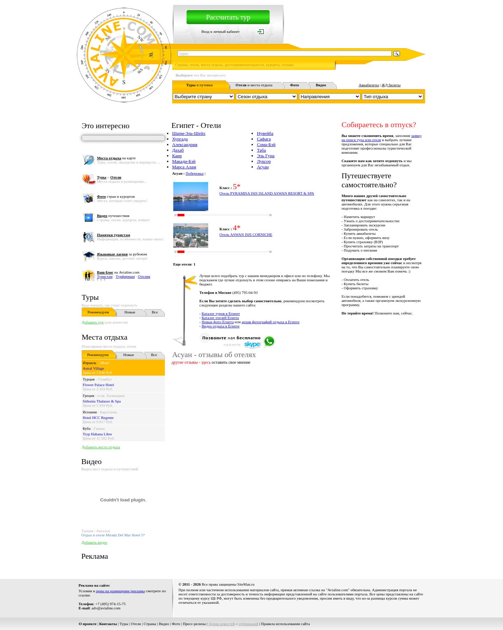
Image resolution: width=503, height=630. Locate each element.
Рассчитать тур (228, 17)
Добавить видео (94, 542)
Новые (129, 312)
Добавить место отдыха (101, 447)
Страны (150, 624)
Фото (176, 624)
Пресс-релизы (194, 624)
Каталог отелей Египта (220, 318)
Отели (136, 624)
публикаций (248, 624)
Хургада (180, 139)
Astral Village (93, 368)
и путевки (199, 85)
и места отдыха (253, 85)
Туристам (104, 276)
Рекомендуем (98, 312)
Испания (90, 412)
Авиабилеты (369, 85)
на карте (116, 158)
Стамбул (105, 379)
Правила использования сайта (285, 624)
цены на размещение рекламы (120, 591)
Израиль (89, 363)
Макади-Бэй (184, 161)
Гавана (99, 428)
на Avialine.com (118, 272)
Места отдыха (104, 337)
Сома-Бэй (266, 144)
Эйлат (104, 363)
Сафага (264, 139)
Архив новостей (222, 624)
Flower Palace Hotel (98, 385)
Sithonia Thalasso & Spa (102, 401)
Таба (261, 150)
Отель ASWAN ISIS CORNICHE (245, 234)
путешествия (113, 215)
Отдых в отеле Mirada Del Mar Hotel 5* (113, 535)
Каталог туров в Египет (221, 313)
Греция (88, 395)
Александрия (184, 144)
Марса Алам (184, 166)
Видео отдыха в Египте (221, 326)
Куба (86, 428)
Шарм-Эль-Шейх (188, 133)
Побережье (194, 173)
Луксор (264, 161)
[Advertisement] (298, 388)
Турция (89, 379)
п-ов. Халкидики (111, 395)
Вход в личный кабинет (220, 31)
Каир (177, 155)
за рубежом (122, 254)
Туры (90, 297)
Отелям (144, 276)
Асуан (263, 166)
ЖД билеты (390, 85)
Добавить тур (93, 322)
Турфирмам (125, 276)
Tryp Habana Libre (97, 434)
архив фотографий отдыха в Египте (271, 322)
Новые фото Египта (218, 322)
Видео (164, 624)
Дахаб (178, 150)
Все (155, 312)
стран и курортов (115, 196)
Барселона (108, 412)
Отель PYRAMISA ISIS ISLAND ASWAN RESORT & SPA (266, 193)
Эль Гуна (265, 155)
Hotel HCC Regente (98, 417)
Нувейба (265, 133)
